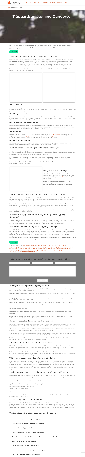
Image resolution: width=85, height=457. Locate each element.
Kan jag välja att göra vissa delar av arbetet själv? (25, 446)
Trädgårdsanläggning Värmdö (16, 252)
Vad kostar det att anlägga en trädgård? (23, 428)
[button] (42, 419)
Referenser (46, 2)
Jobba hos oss (54, 2)
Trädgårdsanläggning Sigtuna (20, 248)
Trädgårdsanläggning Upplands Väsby (43, 250)
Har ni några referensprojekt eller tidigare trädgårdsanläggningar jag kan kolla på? (34, 437)
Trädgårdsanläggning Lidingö (29, 247)
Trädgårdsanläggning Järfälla (15, 247)
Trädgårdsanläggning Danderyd (30, 245)
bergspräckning (12, 127)
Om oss (40, 2)
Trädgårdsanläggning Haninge (44, 245)
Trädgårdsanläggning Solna (49, 248)
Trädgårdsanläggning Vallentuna (59, 250)
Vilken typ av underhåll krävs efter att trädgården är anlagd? (28, 432)
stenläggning (26, 136)
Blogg (67, 2)
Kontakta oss (61, 2)
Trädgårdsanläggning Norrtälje (56, 247)
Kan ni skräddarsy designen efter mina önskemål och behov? (28, 423)
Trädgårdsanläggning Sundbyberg (63, 248)
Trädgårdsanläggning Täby (15, 250)
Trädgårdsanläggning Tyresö (28, 250)
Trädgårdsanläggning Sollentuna (35, 248)
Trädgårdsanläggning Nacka (42, 247)
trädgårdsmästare (56, 134)
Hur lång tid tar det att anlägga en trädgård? (24, 441)
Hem (28, 2)
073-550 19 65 (63, 47)
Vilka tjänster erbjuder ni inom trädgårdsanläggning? (26, 419)
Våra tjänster (33, 2)
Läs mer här (61, 177)
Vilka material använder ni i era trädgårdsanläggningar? (27, 454)
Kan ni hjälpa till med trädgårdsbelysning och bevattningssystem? (30, 450)
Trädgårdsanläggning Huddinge (59, 245)
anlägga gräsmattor (53, 136)
